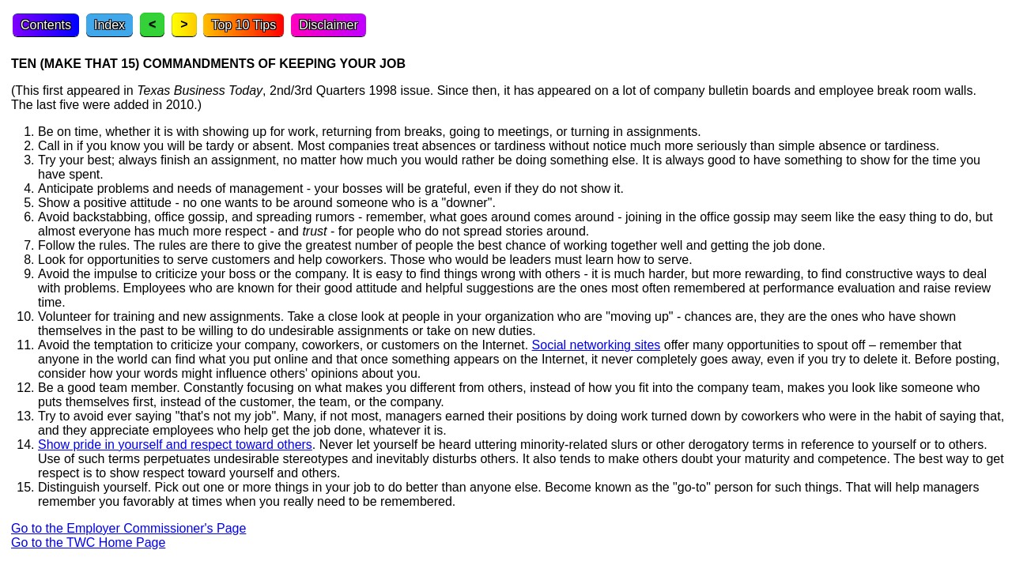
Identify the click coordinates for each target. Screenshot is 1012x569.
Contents (46, 25)
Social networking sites (596, 345)
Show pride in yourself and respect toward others (175, 444)
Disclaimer (328, 25)
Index (109, 25)
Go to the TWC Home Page (88, 542)
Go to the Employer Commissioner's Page (128, 528)
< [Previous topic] (152, 24)
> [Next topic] (183, 24)
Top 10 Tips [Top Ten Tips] (243, 25)
